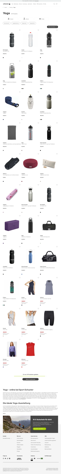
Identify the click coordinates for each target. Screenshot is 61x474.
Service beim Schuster (36, 442)
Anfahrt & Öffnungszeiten (50, 440)
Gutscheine (33, 447)
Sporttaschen (6, 23)
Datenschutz (55, 469)
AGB (47, 469)
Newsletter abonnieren (38, 428)
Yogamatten (24, 23)
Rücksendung (48, 444)
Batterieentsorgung (35, 451)
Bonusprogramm (34, 438)
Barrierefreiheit (48, 449)
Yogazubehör (32, 23)
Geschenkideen (34, 449)
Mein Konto (33, 440)
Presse (18, 451)
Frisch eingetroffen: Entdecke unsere (28, 0)
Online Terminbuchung (36, 444)
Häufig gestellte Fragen (50, 438)
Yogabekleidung (16, 23)
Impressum (50, 469)
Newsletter (19, 449)
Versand (46, 442)
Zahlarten (47, 447)
